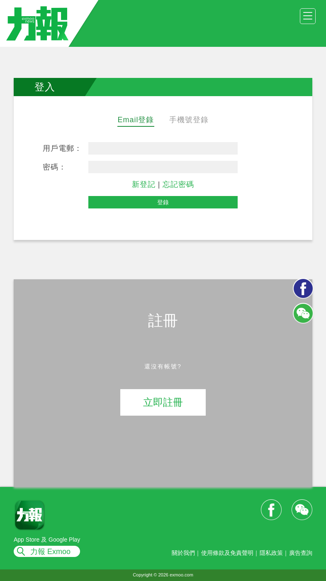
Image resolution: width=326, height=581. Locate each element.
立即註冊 (163, 402)
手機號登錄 (189, 120)
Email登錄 (135, 120)
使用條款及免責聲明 (227, 553)
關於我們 (183, 553)
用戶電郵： (62, 148)
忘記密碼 (178, 184)
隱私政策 (271, 553)
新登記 (144, 184)
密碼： (54, 167)
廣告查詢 (300, 553)
